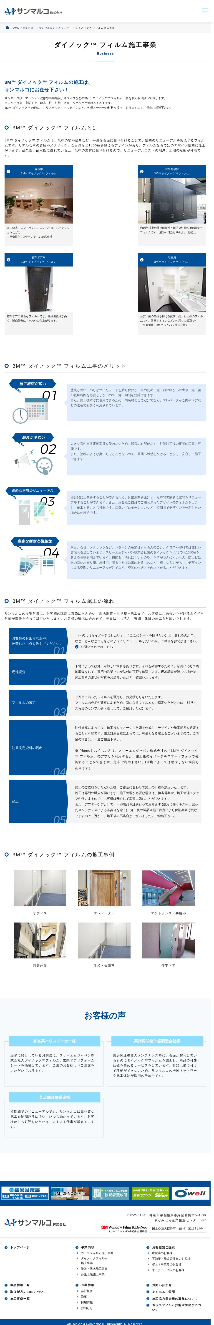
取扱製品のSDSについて (28, 1297)
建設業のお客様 (162, 1258)
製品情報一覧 (20, 1290)
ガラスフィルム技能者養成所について (176, 1312)
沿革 (84, 1301)
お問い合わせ (162, 1290)
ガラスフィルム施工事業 (97, 1258)
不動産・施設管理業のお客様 (171, 1264)
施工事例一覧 (20, 1303)
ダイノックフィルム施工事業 (94, 1266)
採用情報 (87, 1307)
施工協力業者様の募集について (175, 1303)
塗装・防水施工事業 (94, 1273)
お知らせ (87, 1313)
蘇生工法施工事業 (93, 1279)
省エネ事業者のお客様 (166, 1269)
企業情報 (87, 1290)
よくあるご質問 (163, 1297)
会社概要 (87, 1296)
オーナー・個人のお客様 (168, 1275)
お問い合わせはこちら (98, 652)
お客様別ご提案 (163, 1252)
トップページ (20, 1252)
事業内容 (87, 1252)
